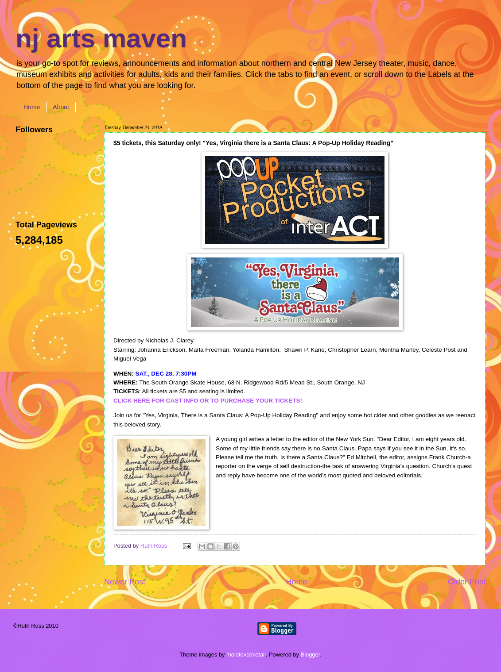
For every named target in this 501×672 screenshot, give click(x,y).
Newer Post (124, 581)
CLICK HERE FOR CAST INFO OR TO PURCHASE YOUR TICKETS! (207, 400)
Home (31, 107)
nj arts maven (101, 38)
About (61, 107)
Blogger (310, 654)
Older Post (466, 581)
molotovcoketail (246, 654)
